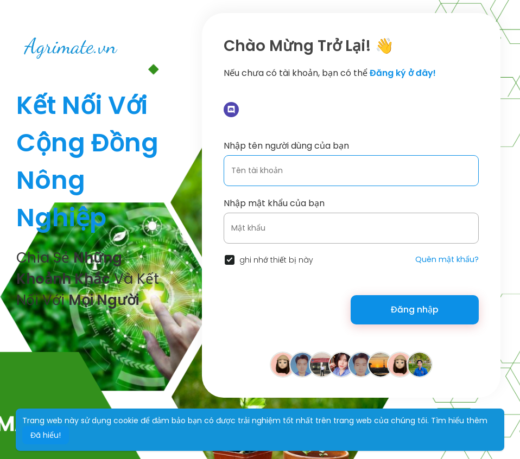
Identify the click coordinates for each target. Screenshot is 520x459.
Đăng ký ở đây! (403, 73)
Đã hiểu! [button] (45, 435)
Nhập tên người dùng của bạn (286, 145)
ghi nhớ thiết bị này (276, 259)
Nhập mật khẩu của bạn (274, 203)
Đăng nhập (415, 309)
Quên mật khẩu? (447, 259)
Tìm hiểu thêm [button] (459, 420)
